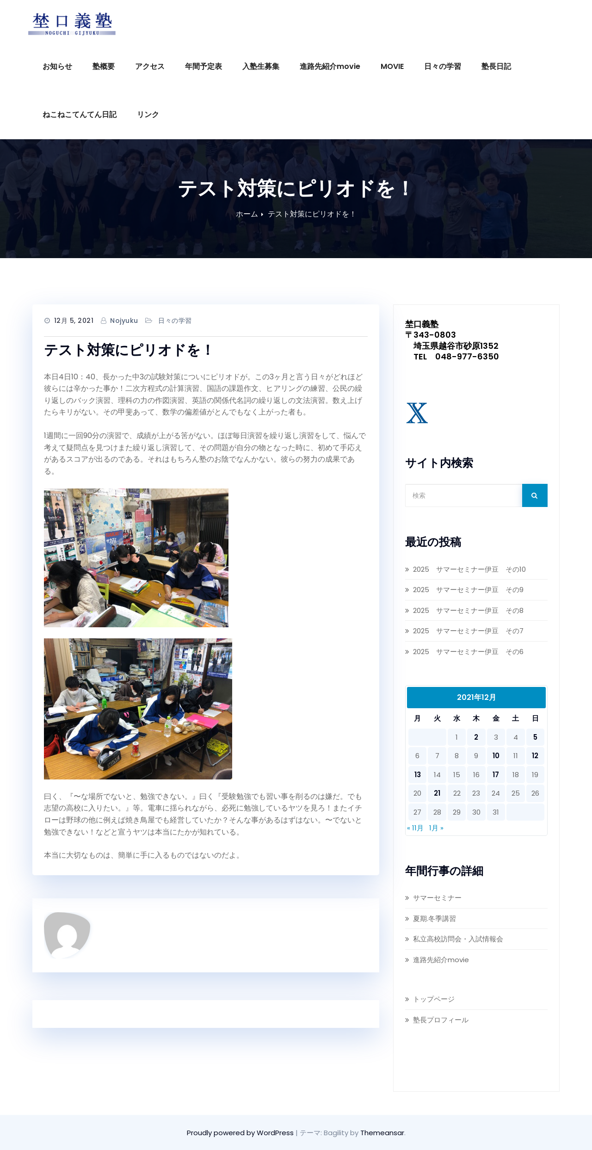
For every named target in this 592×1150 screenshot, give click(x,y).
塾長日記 (496, 66)
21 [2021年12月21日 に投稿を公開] (437, 793)
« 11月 (415, 828)
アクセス (150, 66)
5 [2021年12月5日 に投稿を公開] (535, 737)
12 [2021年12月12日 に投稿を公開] (535, 755)
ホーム (247, 214)
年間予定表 (203, 66)
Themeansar (382, 1133)
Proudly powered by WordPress (241, 1133)
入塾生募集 (260, 66)
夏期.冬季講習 (434, 918)
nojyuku (124, 320)
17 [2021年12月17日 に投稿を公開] (496, 774)
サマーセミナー (437, 898)
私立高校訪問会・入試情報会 (458, 939)
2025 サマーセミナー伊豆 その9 (469, 589)
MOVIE (392, 66)
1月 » (436, 828)
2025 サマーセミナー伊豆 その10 (469, 569)
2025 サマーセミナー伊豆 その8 (468, 610)
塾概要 (103, 66)
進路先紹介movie (330, 66)
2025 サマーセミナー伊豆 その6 (468, 651)
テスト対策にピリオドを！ (312, 214)
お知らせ (57, 66)
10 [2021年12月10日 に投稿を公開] (496, 755)
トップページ (434, 999)
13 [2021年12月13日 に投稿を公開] (417, 774)
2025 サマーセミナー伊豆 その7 (468, 631)
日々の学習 (442, 66)
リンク (148, 114)
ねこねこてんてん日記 (80, 114)
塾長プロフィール (441, 1020)
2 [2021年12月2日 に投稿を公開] (476, 737)
